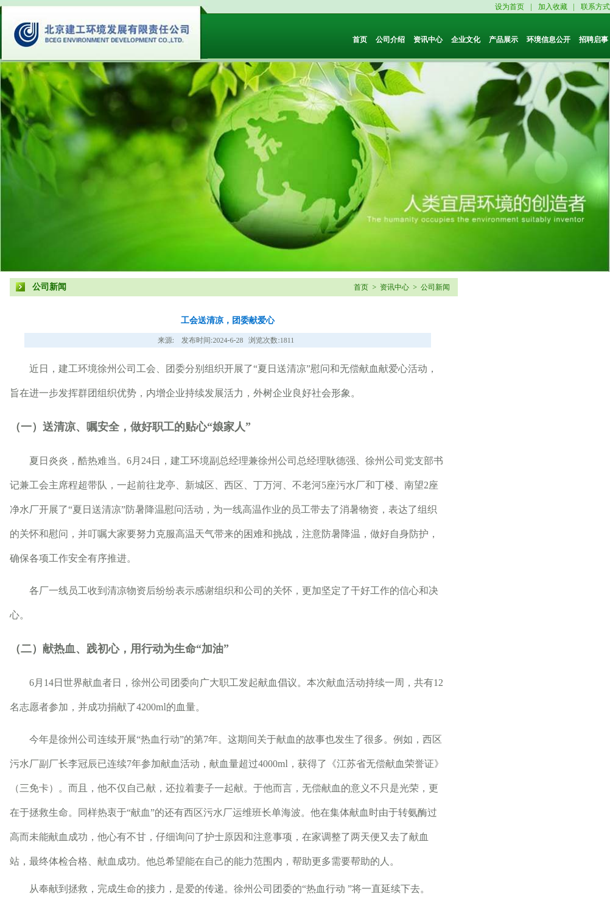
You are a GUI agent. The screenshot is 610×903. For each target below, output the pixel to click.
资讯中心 (428, 39)
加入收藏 (552, 6)
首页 (359, 39)
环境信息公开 (548, 39)
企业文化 (465, 39)
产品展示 (503, 39)
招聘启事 (593, 39)
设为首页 (509, 6)
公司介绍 (390, 39)
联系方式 (595, 6)
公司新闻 (49, 286)
